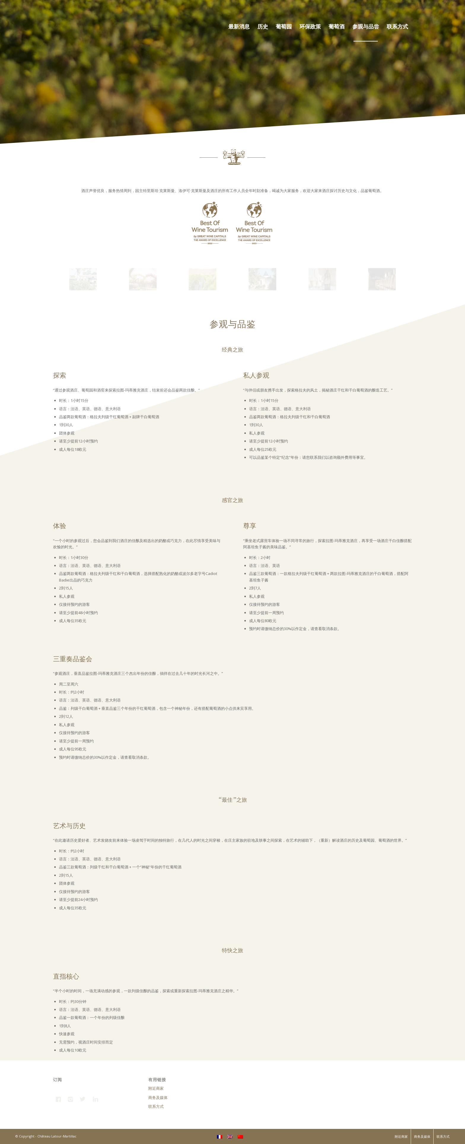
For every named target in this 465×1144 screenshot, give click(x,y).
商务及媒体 (158, 1097)
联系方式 (156, 1106)
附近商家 (156, 1088)
